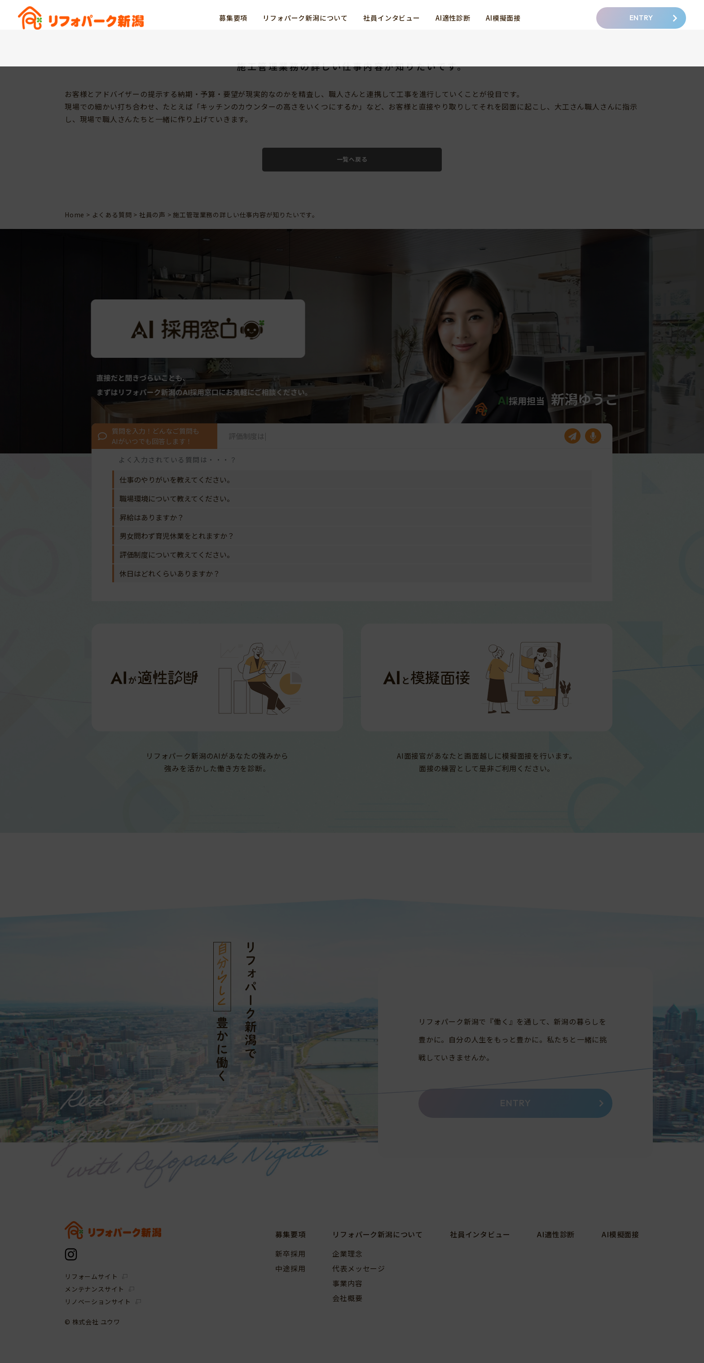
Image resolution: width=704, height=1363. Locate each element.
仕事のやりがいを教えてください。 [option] (176, 479)
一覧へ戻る (352, 159)
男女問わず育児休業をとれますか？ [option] (176, 535)
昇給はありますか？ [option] (151, 517)
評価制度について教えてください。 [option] (176, 554)
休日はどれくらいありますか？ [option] (169, 573)
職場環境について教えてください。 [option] (176, 498)
